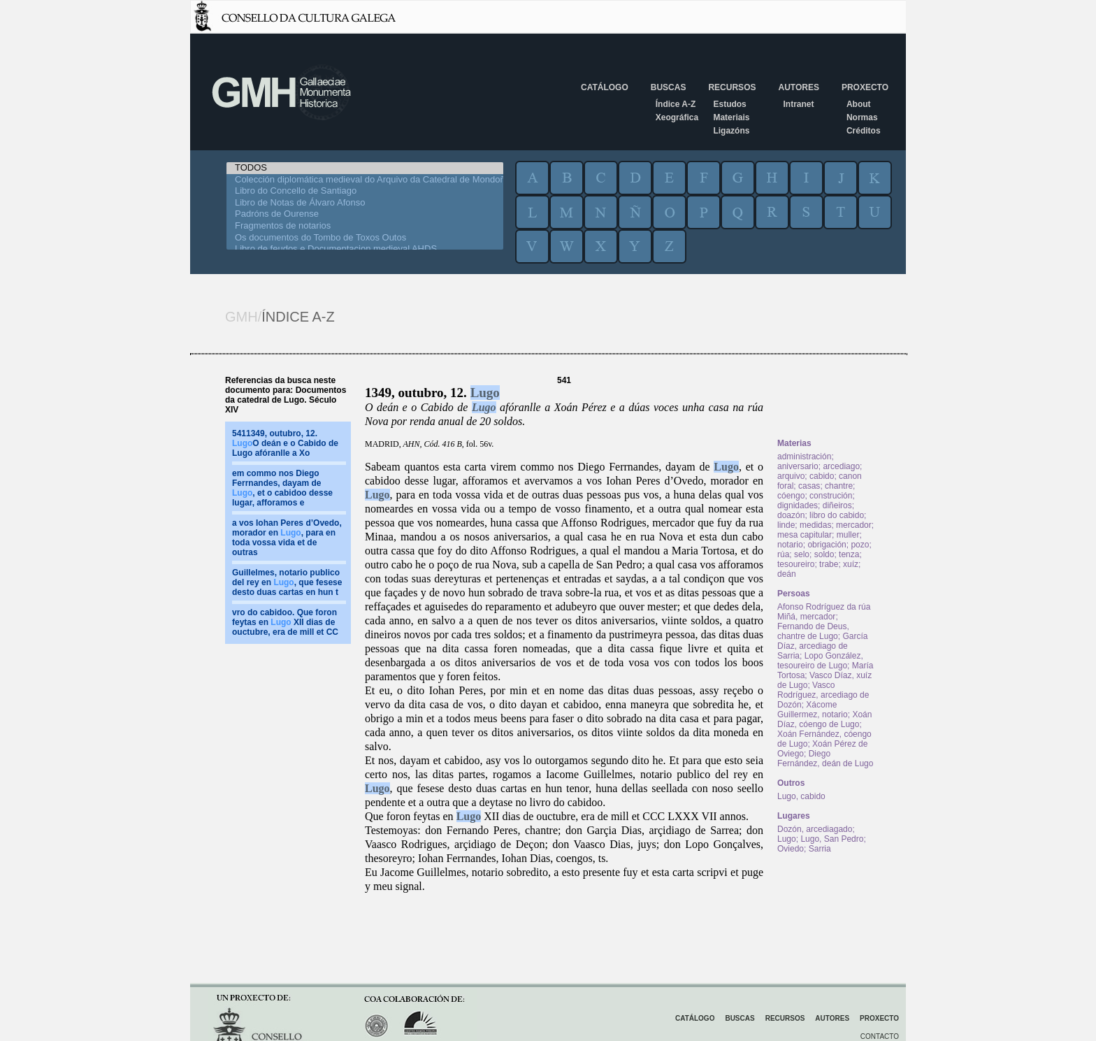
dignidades (797, 505)
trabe (828, 564)
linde (786, 525)
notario (790, 545)
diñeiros (837, 505)
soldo (824, 554)
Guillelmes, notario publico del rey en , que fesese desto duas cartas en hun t (287, 582)
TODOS (364, 168)
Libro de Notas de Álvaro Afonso (364, 203)
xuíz (850, 564)
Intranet (798, 104)
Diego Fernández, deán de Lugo (825, 758)
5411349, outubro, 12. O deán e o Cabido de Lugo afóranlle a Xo (285, 443)
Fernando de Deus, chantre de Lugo (813, 631)
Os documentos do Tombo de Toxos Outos (364, 238)
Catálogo (604, 87)
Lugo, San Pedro (831, 839)
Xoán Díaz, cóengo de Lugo (824, 719)
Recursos (732, 87)
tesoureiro (795, 564)
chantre (839, 486)
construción (830, 496)
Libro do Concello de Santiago (364, 191)
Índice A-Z (676, 104)
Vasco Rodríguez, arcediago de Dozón (823, 695)
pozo (860, 545)
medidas (815, 525)
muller (848, 535)
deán (786, 574)
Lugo (485, 392)
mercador (854, 525)
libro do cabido (836, 515)
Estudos (729, 104)
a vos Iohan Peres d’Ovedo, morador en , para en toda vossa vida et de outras (287, 537)
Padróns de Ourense (364, 214)
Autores (798, 87)
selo (801, 554)
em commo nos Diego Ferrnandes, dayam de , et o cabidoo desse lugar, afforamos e (282, 488)
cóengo (791, 496)
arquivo (791, 476)
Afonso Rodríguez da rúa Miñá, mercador (823, 612)
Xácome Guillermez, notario (812, 709)
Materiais (731, 117)
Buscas (668, 87)
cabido (821, 476)
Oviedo (790, 849)
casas (809, 486)
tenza (849, 554)
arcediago (841, 466)
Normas (862, 117)
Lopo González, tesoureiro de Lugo (820, 660)
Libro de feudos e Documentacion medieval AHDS (364, 249)
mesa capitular (804, 535)
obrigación (826, 545)
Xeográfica (677, 117)
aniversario (798, 466)
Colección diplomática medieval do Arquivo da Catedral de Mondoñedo (364, 180)
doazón (791, 515)
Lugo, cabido (801, 796)
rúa (783, 554)
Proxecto (865, 87)
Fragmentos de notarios (364, 226)
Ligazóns (731, 131)
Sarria (820, 849)
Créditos (863, 131)
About (858, 104)
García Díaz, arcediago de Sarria (822, 646)
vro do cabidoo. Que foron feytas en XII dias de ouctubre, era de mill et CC (285, 622)
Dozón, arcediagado (814, 829)
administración (804, 456)
